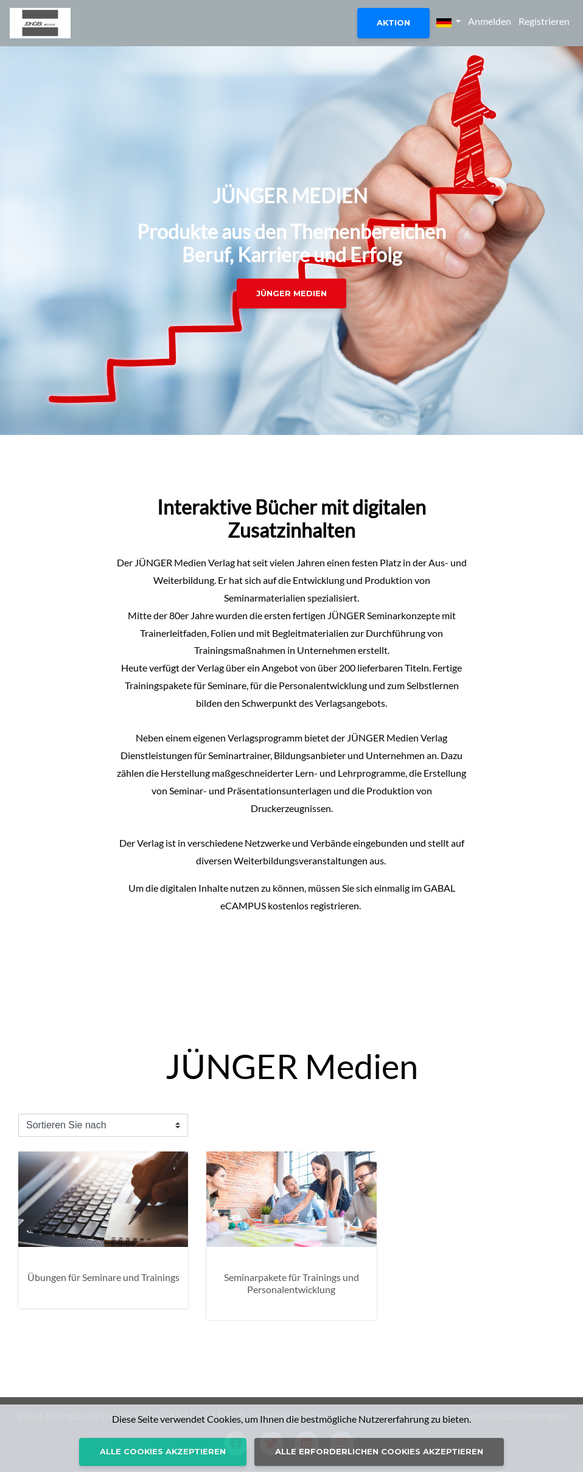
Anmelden (489, 21)
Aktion (393, 22)
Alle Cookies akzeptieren (163, 1451)
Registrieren (544, 21)
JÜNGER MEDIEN (291, 293)
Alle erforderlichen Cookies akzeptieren (379, 1451)
